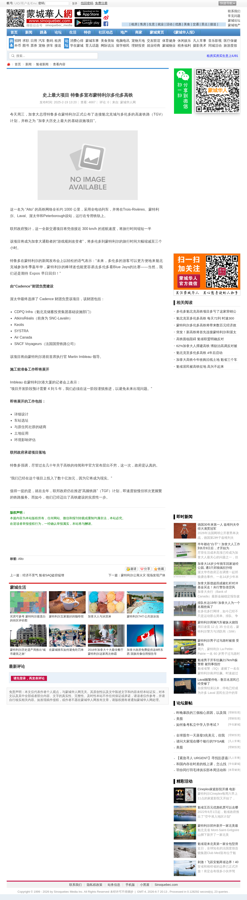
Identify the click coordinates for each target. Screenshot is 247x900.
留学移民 (123, 45)
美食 (187, 24)
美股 (179, 718)
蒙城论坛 (234, 20)
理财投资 (138, 45)
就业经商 (153, 45)
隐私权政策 (94, 884)
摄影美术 (199, 45)
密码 (41, 3)
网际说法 (107, 45)
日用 (33, 40)
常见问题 (234, 16)
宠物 (41, 45)
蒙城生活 (18, 587)
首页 (14, 32)
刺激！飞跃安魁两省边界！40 (218, 862)
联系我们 (234, 11)
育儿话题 (92, 45)
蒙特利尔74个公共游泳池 (143, 616)
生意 (152, 24)
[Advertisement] (174, 15)
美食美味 (107, 40)
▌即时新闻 (183, 517)
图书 (25, 45)
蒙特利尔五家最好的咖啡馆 (66, 616)
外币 (17, 45)
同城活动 (215, 45)
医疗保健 (230, 40)
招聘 (17, 40)
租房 (134, 24)
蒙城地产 (234, 25)
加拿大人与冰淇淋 (99, 616)
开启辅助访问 (239, 3)
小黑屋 (144, 884)
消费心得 (76, 40)
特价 (87, 32)
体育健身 (169, 40)
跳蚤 (43, 32)
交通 (196, 24)
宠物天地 (138, 40)
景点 (204, 24)
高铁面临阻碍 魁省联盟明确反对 (200, 339)
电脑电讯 (123, 40)
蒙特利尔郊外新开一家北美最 (218, 825)
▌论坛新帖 (183, 703)
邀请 (133, 569)
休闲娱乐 (184, 40)
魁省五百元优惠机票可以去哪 (218, 807)
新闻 (28, 32)
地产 (124, 32)
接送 (213, 24)
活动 (169, 24)
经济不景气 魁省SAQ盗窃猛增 (43, 575)
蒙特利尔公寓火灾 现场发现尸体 (143, 575)
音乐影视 (215, 40)
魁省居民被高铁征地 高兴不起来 (200, 366)
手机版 (130, 884)
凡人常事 (199, 40)
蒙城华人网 (8, 64)
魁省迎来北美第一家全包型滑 (218, 844)
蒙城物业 (169, 45)
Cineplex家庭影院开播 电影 (216, 789)
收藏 (161, 569)
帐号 (10, 3)
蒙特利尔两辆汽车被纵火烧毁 (218, 622)
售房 (143, 24)
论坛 (58, 32)
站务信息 (114, 884)
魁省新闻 (42, 64)
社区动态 (106, 32)
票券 (33, 45)
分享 (147, 569)
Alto (21, 559)
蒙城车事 (92, 40)
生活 (72, 32)
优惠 (178, 24)
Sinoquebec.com (166, 884)
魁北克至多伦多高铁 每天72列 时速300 (205, 318)
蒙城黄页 (157, 32)
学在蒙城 (76, 45)
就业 (161, 24)
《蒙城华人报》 (184, 32)
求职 (25, 40)
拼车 (50, 45)
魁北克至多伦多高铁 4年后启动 (199, 353)
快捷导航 (226, 3)
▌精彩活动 (183, 781)
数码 (50, 40)
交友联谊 (153, 40)
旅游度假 (230, 45)
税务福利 (184, 45)
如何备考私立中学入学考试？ (198, 724)
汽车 (41, 40)
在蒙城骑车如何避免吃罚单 (66, 649)
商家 (138, 32)
